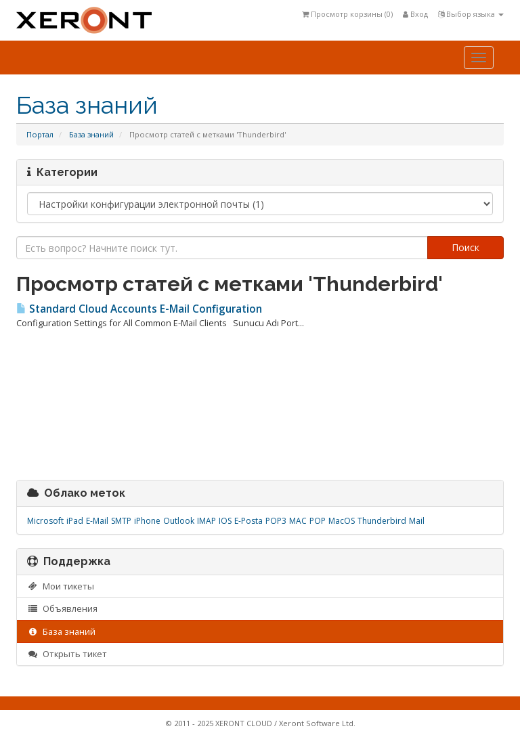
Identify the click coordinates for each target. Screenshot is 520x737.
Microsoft (45, 521)
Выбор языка (471, 14)
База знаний (91, 134)
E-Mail (97, 521)
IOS (225, 521)
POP (317, 521)
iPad (74, 521)
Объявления (62, 608)
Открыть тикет (67, 654)
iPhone (147, 521)
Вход (415, 14)
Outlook (178, 521)
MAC (298, 521)
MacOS (341, 521)
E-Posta (248, 521)
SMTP (121, 521)
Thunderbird (382, 521)
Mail (417, 521)
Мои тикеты (60, 586)
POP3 (275, 521)
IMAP (206, 521)
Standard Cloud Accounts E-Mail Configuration (139, 309)
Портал (39, 134)
